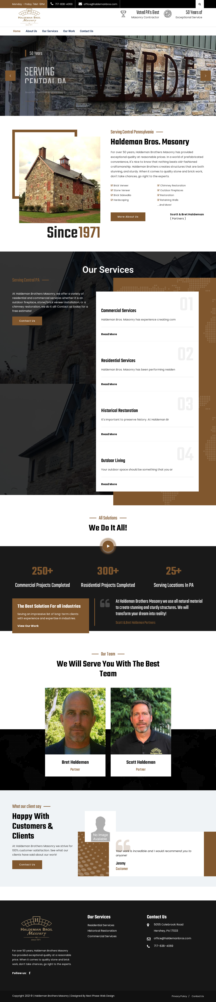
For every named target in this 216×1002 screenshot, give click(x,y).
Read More (109, 334)
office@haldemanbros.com (172, 938)
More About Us (128, 216)
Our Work (69, 31)
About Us (31, 31)
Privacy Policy (179, 996)
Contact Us (86, 31)
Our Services (50, 31)
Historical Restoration (102, 931)
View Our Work (28, 626)
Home (17, 31)
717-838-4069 (163, 946)
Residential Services (101, 925)
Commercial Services (102, 936)
